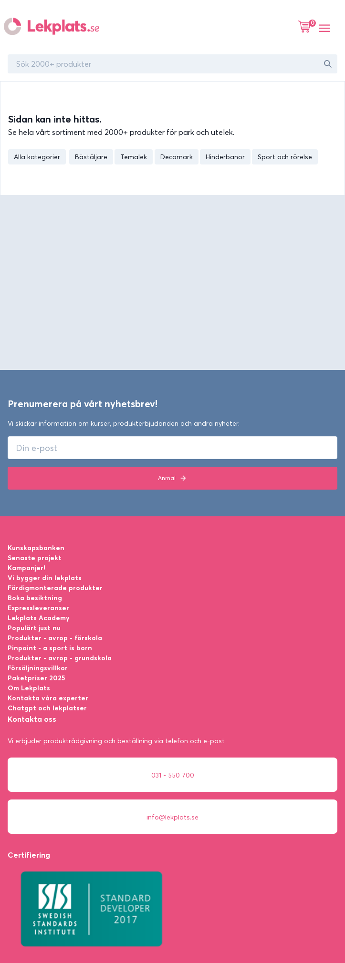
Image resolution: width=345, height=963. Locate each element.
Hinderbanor (225, 157)
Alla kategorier (37, 157)
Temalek (133, 157)
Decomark (176, 157)
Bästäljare (91, 157)
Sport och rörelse (285, 157)
